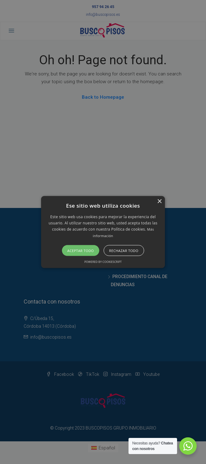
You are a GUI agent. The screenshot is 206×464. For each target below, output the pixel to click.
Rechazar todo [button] (123, 250)
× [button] (159, 201)
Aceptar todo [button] (80, 250)
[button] (103, 232)
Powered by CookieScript (103, 262)
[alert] (103, 232)
